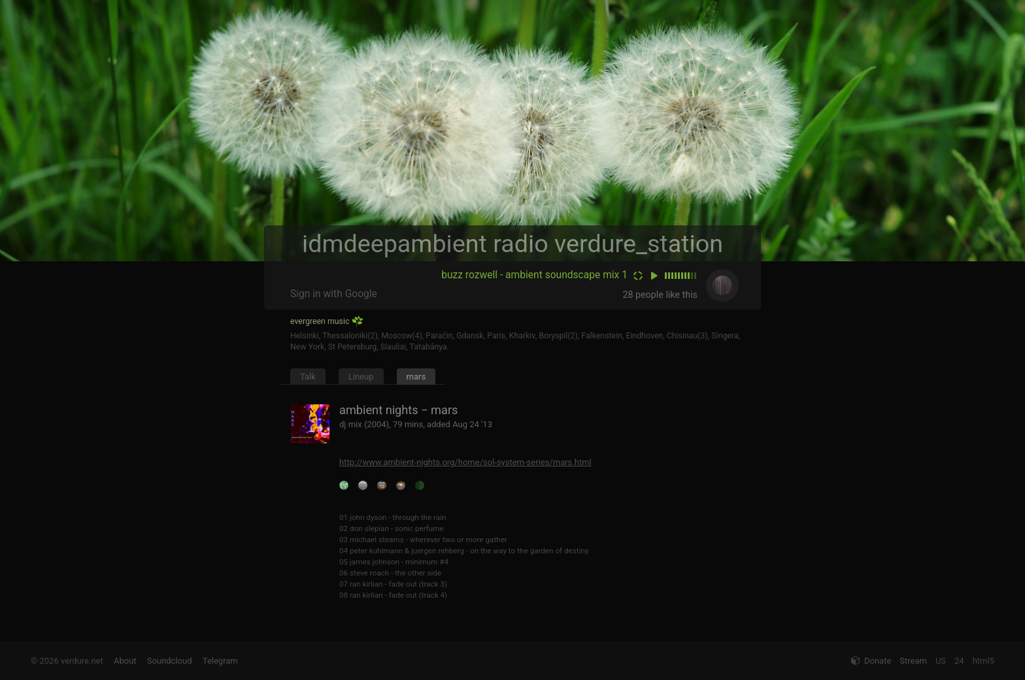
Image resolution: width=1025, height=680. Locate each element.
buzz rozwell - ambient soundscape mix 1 (534, 275)
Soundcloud (169, 661)
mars (416, 376)
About (125, 661)
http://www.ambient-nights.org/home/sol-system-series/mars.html (465, 462)
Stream (913, 661)
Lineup (361, 376)
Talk (308, 376)
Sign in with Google (333, 294)
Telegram (220, 661)
